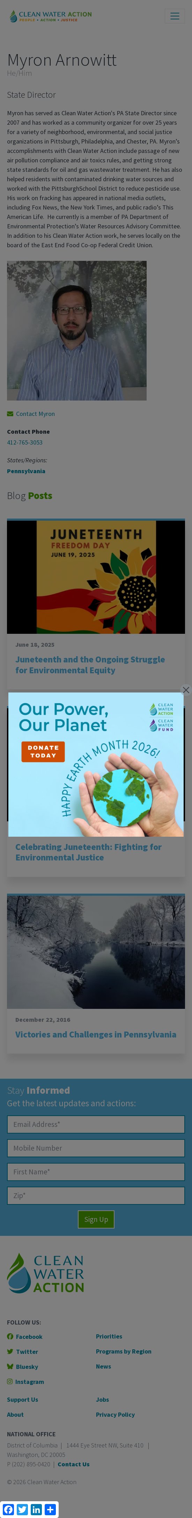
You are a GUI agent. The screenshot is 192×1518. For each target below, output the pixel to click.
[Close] (186, 690)
